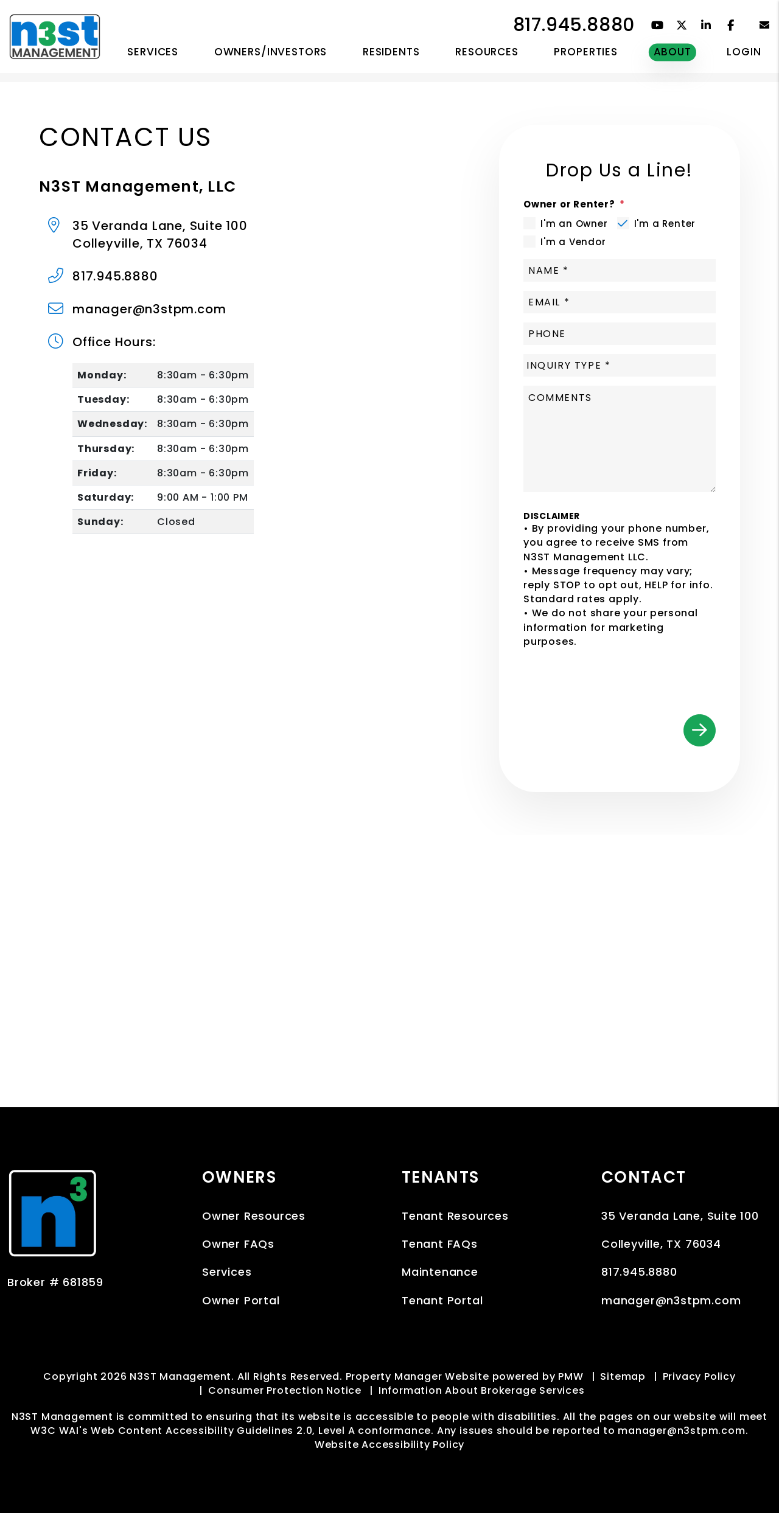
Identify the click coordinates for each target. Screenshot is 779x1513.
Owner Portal (241, 1300)
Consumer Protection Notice (285, 1390)
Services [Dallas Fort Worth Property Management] (152, 51)
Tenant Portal (442, 1300)
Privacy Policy (699, 1376)
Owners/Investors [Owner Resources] (270, 51)
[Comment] (619, 439)
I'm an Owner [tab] (574, 223)
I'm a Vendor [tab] (573, 241)
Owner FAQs (238, 1243)
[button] (657, 25)
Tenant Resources (455, 1215)
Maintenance (440, 1271)
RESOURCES (487, 51)
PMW (570, 1376)
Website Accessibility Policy (389, 1445)
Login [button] (744, 51)
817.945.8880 (574, 25)
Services (226, 1271)
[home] (54, 36)
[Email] (619, 302)
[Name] (619, 270)
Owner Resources (254, 1215)
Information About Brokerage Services (482, 1390)
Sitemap (623, 1376)
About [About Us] (672, 51)
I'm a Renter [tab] (665, 223)
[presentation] (623, 675)
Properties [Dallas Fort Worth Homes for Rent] (586, 51)
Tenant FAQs (440, 1243)
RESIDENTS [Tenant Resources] (391, 51)
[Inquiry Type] (619, 365)
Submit (699, 730)
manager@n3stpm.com (149, 309)
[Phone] (619, 333)
